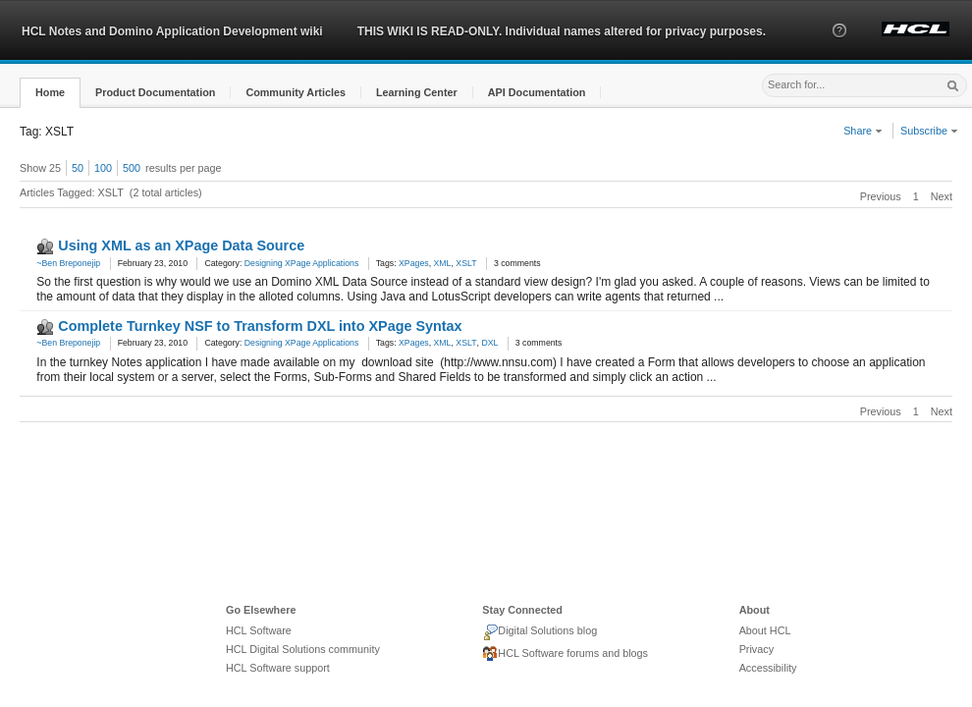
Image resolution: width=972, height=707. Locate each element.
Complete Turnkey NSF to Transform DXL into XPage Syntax (259, 326)
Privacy (756, 649)
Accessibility (768, 668)
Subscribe (929, 130)
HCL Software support (278, 668)
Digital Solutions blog (539, 632)
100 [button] (103, 168)
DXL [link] (489, 343)
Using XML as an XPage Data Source (181, 245)
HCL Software (259, 630)
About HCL (765, 630)
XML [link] (443, 263)
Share (863, 130)
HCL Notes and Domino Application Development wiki (172, 31)
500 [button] (131, 168)
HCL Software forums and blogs (565, 654)
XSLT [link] (466, 263)
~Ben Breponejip (68, 263)
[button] (839, 48)
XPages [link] (414, 263)
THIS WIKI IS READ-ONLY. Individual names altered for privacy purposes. (561, 31)
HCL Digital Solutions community (303, 649)
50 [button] (77, 168)
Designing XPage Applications (301, 263)
